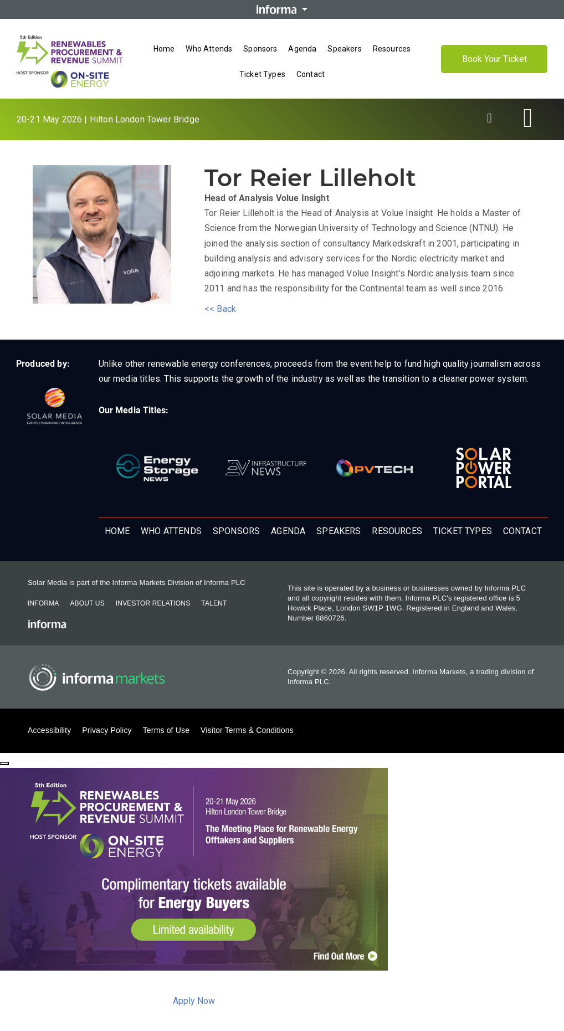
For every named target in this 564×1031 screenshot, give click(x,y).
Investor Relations (153, 603)
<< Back (220, 309)
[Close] (4, 763)
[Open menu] (282, 86)
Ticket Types (462, 531)
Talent (214, 603)
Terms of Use (166, 730)
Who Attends (171, 531)
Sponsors (236, 531)
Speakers (338, 531)
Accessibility (49, 730)
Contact (522, 531)
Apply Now (194, 1001)
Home (117, 531)
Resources (397, 531)
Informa (43, 603)
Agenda (288, 531)
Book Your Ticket (494, 59)
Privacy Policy (106, 730)
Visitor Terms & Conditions (247, 730)
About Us (87, 603)
